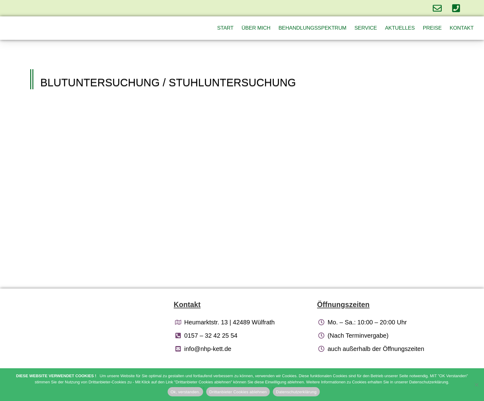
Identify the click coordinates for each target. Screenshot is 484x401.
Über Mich (256, 28)
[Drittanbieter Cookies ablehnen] (476, 385)
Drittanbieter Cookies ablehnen (238, 392)
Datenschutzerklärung (296, 392)
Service (365, 28)
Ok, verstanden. (185, 392)
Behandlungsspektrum (312, 28)
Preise (432, 28)
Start (225, 28)
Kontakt (462, 28)
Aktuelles (400, 28)
